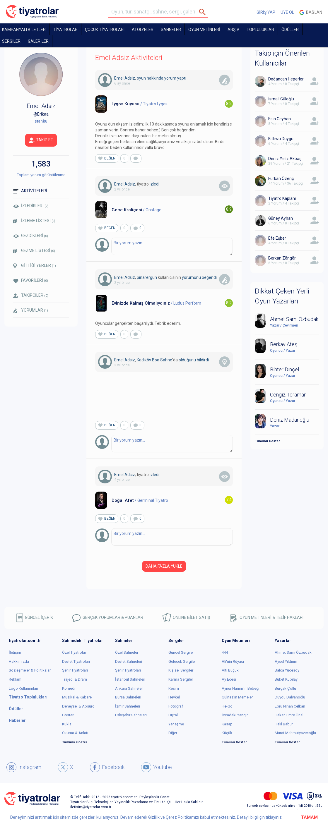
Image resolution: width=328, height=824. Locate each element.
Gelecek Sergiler (182, 661)
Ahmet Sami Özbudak (293, 652)
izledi (154, 184)
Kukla (66, 724)
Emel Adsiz (124, 78)
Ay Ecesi (229, 679)
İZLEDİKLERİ (31, 205)
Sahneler (171, 29)
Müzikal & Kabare (77, 697)
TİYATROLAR (65, 29)
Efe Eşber (277, 238)
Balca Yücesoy (287, 670)
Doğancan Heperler (286, 79)
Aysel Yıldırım (286, 661)
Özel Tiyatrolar (74, 652)
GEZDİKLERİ (30, 235)
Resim (173, 688)
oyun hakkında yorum (156, 78)
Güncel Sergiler (181, 652)
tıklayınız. (274, 817)
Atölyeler (142, 29)
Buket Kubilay (286, 679)
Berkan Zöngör (282, 258)
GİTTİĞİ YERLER (34, 265)
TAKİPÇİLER (30, 295)
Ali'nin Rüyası (233, 661)
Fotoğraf (175, 706)
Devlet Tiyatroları (76, 661)
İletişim (15, 652)
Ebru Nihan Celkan (290, 706)
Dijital (173, 715)
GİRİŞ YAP (266, 12)
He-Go (227, 706)
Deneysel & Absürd (78, 706)
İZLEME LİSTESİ (34, 220)
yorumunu (191, 277)
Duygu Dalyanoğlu (290, 697)
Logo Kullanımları (23, 688)
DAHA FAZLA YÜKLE (164, 566)
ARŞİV (233, 29)
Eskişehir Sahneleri (131, 715)
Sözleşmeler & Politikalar (30, 670)
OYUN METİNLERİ (204, 29)
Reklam (15, 679)
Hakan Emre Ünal (289, 715)
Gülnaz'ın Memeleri (238, 697)
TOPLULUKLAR (260, 29)
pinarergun (147, 277)
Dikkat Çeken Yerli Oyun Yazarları (282, 296)
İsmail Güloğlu (281, 99)
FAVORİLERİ (30, 280)
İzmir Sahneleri (127, 706)
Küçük (227, 733)
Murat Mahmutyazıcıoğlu (295, 733)
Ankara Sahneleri (129, 688)
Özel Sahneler (126, 652)
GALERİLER (38, 41)
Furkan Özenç (281, 178)
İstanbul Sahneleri (130, 679)
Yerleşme (176, 724)
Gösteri (68, 715)
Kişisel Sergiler (180, 670)
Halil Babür (284, 724)
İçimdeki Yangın (235, 715)
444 (225, 652)
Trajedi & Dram (74, 679)
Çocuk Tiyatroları (104, 29)
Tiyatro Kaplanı (282, 198)
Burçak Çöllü (285, 688)
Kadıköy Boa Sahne (154, 360)
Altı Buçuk (230, 670)
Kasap (227, 724)
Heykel (174, 697)
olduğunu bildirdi (194, 360)
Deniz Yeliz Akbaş (284, 158)
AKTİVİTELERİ (30, 190)
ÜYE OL (287, 12)
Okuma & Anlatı (75, 733)
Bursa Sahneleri (128, 697)
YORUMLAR (30, 310)
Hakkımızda (19, 661)
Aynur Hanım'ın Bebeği (240, 688)
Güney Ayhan (280, 218)
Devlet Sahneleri (128, 661)
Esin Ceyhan (279, 118)
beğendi (209, 277)
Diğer (172, 733)
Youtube (156, 767)
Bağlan (310, 12)
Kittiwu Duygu (280, 138)
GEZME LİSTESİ (34, 250)
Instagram (23, 767)
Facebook (107, 767)
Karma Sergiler (180, 679)
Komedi (68, 688)
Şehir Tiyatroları (75, 670)
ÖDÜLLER (290, 29)
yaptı (181, 78)
